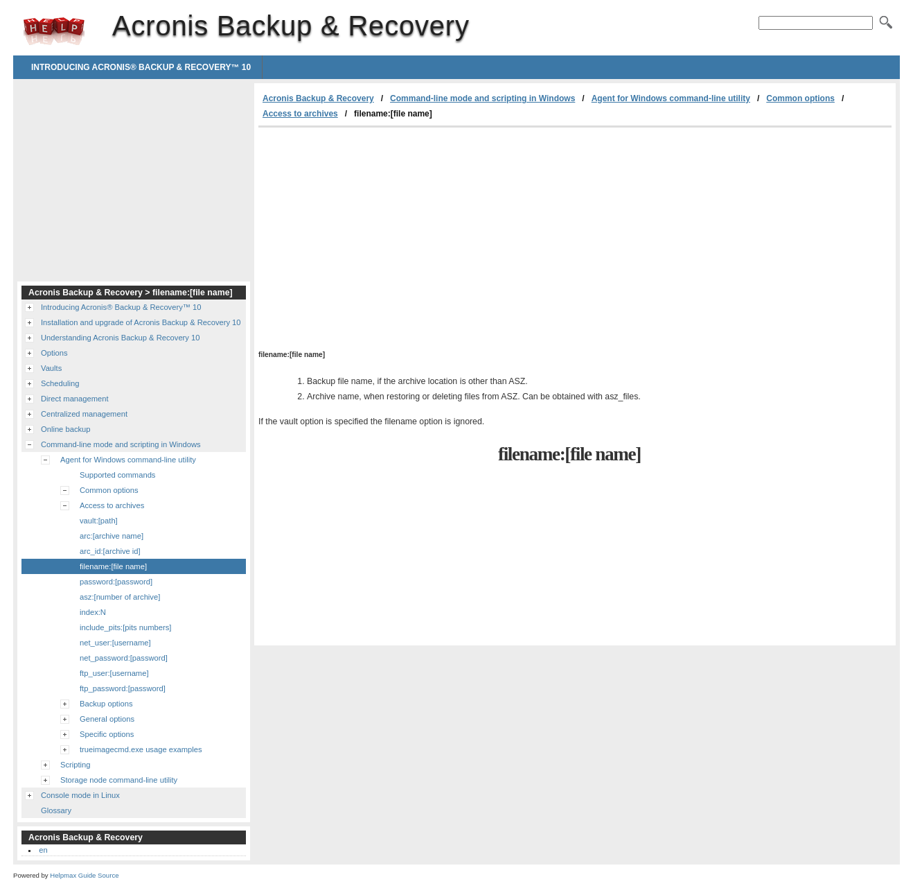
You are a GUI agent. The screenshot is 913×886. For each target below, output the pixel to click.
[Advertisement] (374, 231)
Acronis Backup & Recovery (54, 31)
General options (107, 719)
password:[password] (116, 581)
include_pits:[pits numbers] (125, 627)
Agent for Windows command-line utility (671, 98)
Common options (800, 98)
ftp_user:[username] (114, 673)
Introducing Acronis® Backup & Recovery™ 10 (141, 67)
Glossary (56, 810)
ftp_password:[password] (123, 688)
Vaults (51, 368)
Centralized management (84, 414)
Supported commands (117, 475)
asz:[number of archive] (120, 597)
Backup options (106, 704)
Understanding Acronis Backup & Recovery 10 (120, 337)
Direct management (75, 398)
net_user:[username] (115, 643)
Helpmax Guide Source (84, 875)
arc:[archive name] (111, 536)
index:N (93, 612)
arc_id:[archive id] (110, 551)
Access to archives (300, 114)
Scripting (75, 765)
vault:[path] (99, 520)
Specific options (107, 734)
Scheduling (60, 383)
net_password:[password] (124, 658)
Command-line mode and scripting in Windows (482, 98)
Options (54, 353)
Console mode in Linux (80, 795)
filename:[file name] (113, 566)
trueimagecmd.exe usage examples (141, 749)
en (43, 850)
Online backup (66, 429)
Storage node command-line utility (118, 780)
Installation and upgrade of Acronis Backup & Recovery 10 (141, 322)
